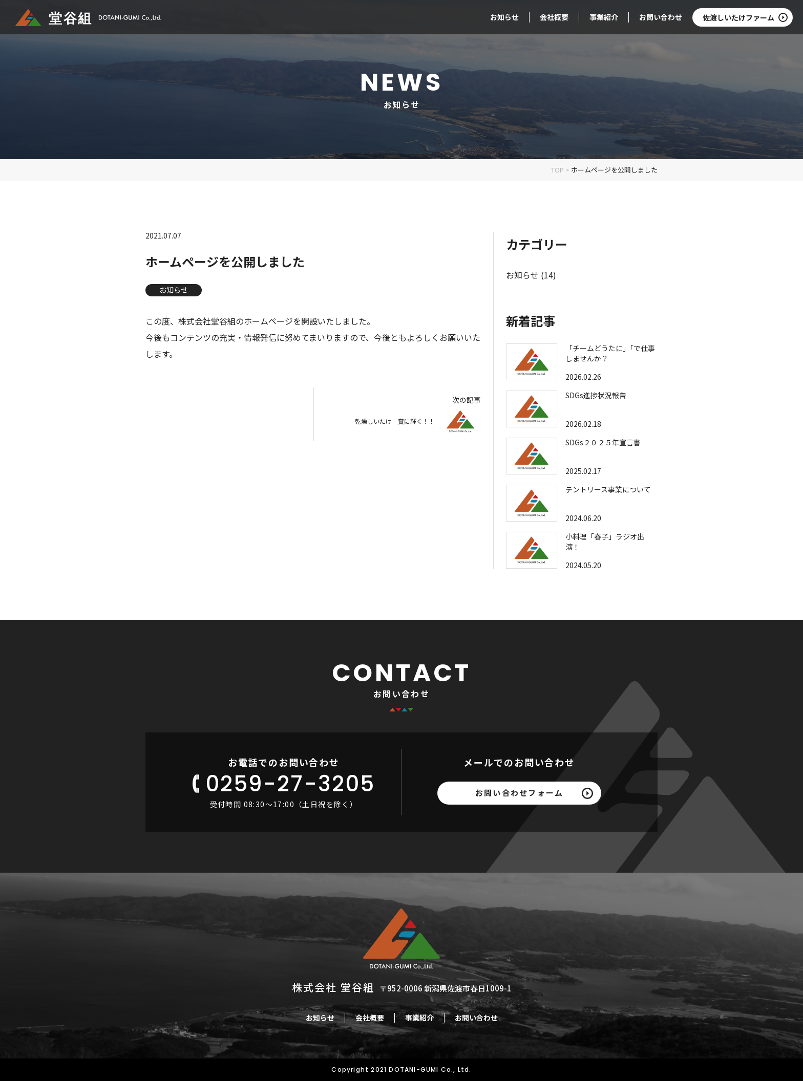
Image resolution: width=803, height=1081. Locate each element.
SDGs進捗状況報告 (595, 395)
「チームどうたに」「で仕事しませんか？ (610, 353)
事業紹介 (603, 17)
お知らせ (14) (531, 275)
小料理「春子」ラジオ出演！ (604, 541)
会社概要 (554, 17)
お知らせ (504, 17)
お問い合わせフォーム (519, 792)
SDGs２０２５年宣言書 (603, 442)
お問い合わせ (660, 17)
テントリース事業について (608, 489)
